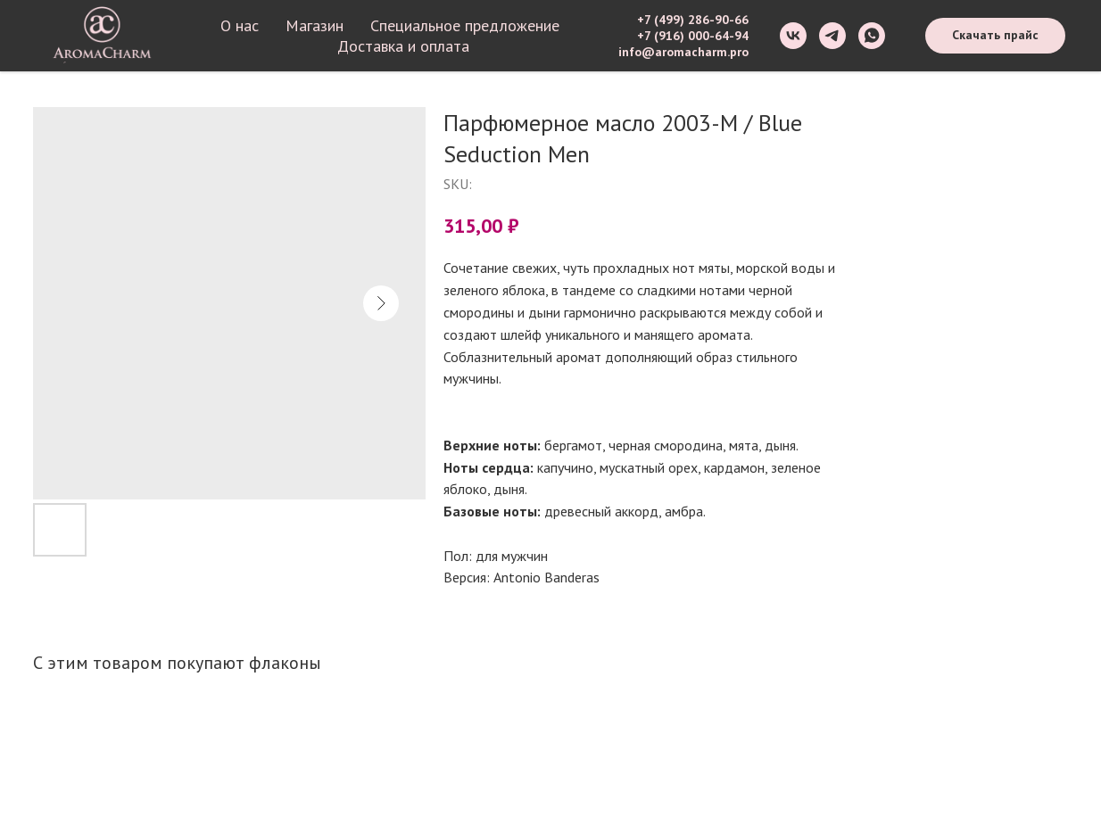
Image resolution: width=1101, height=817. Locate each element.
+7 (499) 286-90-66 (693, 20)
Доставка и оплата (403, 46)
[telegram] (832, 35)
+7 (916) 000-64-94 (693, 36)
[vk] (793, 35)
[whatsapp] (871, 35)
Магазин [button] (315, 25)
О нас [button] (239, 25)
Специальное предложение (464, 25)
